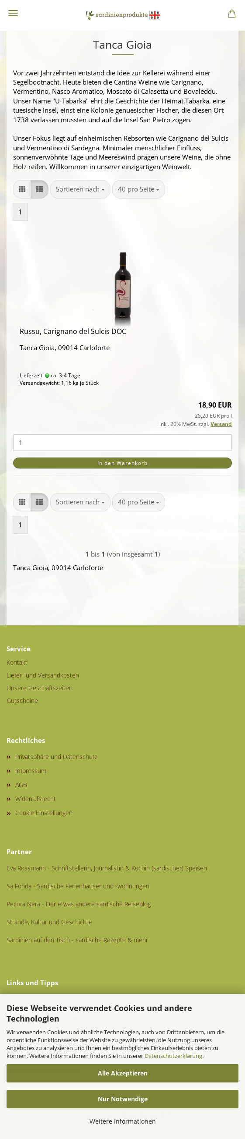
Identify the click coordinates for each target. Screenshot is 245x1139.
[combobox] (80, 189)
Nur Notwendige (123, 1099)
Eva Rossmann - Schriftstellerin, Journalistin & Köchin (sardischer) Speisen (107, 868)
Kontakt (17, 662)
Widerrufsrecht (35, 799)
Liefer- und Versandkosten (43, 675)
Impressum (30, 770)
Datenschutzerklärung (173, 1056)
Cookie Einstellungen (43, 813)
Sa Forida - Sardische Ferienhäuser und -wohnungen (78, 886)
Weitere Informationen (123, 1121)
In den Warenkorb (122, 463)
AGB (21, 785)
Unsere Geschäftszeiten (39, 688)
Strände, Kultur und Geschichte (49, 922)
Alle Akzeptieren (123, 1073)
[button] (22, 189)
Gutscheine (22, 700)
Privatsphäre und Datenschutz (56, 756)
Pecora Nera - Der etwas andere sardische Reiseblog (79, 904)
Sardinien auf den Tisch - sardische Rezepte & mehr (77, 940)
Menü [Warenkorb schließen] (13, 13)
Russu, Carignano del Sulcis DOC (73, 331)
